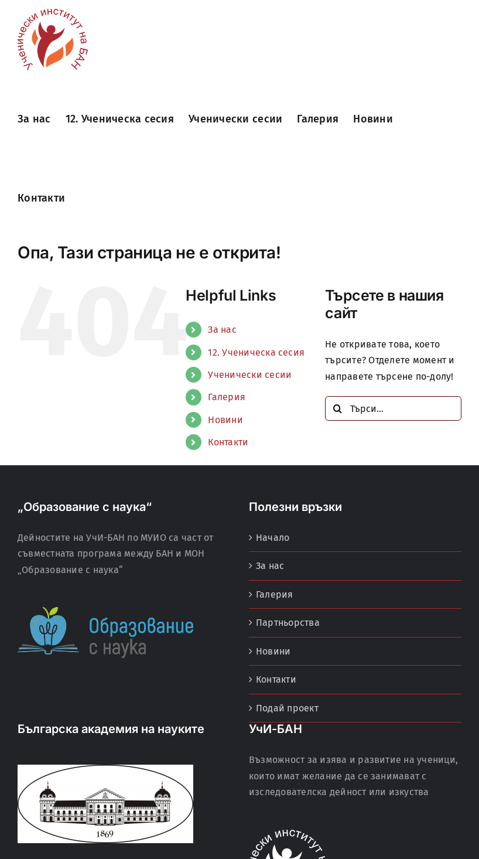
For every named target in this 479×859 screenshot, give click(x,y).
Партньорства (288, 622)
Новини (225, 419)
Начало (272, 537)
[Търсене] (337, 408)
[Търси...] (393, 408)
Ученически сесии (250, 374)
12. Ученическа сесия (256, 352)
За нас (222, 329)
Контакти (228, 442)
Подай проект (287, 708)
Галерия (226, 397)
